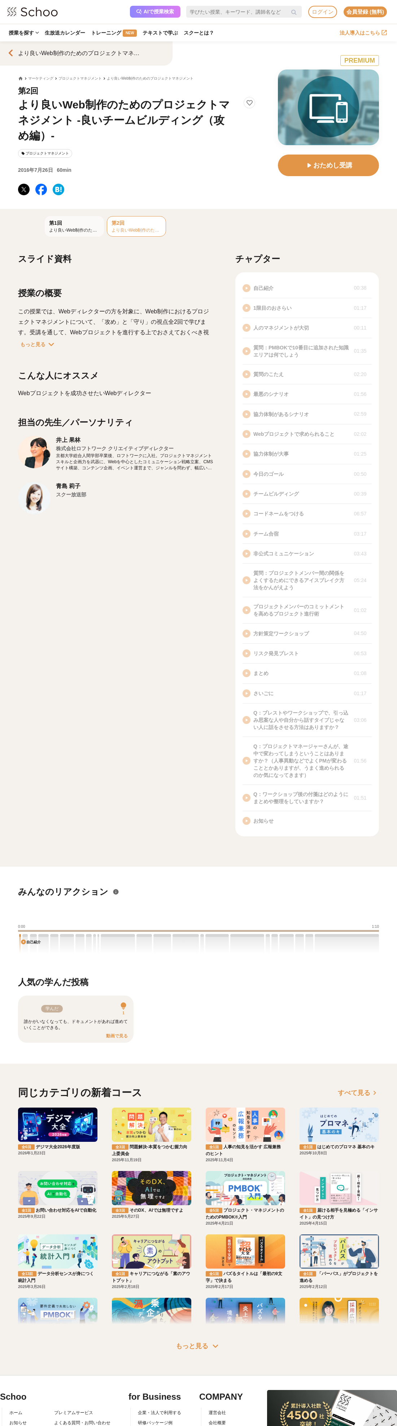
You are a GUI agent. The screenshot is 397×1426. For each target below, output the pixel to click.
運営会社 (217, 1412)
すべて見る (358, 1093)
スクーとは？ (199, 33)
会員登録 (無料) (365, 12)
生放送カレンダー (65, 33)
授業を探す (24, 33)
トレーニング (114, 33)
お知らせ (18, 1422)
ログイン (322, 12)
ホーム (15, 1412)
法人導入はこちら (363, 33)
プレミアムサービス (73, 1412)
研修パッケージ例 (155, 1422)
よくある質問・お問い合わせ (82, 1422)
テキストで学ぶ (160, 33)
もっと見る (38, 344)
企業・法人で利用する (159, 1412)
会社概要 (217, 1422)
